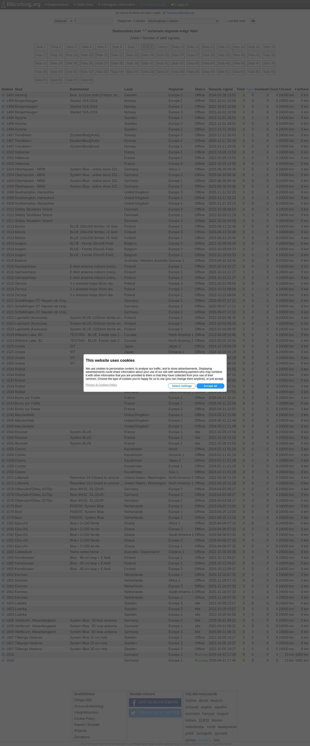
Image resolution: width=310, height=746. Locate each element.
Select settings (182, 385)
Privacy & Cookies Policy (101, 384)
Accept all (210, 385)
